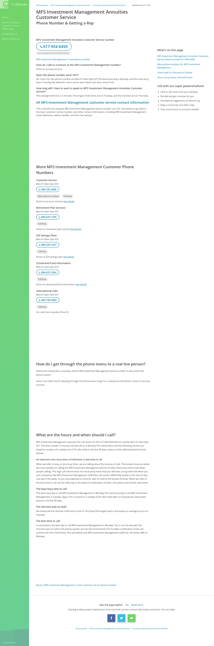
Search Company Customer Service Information (11, 25)
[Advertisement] (93, 140)
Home (5, 17)
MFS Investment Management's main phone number (63, 59)
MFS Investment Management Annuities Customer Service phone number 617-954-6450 (183, 58)
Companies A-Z (9, 33)
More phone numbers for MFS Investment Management (178, 66)
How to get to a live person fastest (174, 72)
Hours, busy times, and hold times (174, 77)
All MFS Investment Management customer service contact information (92, 102)
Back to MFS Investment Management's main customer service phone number (76, 585)
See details (69, 201)
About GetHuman (11, 38)
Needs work (137, 604)
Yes (127, 604)
